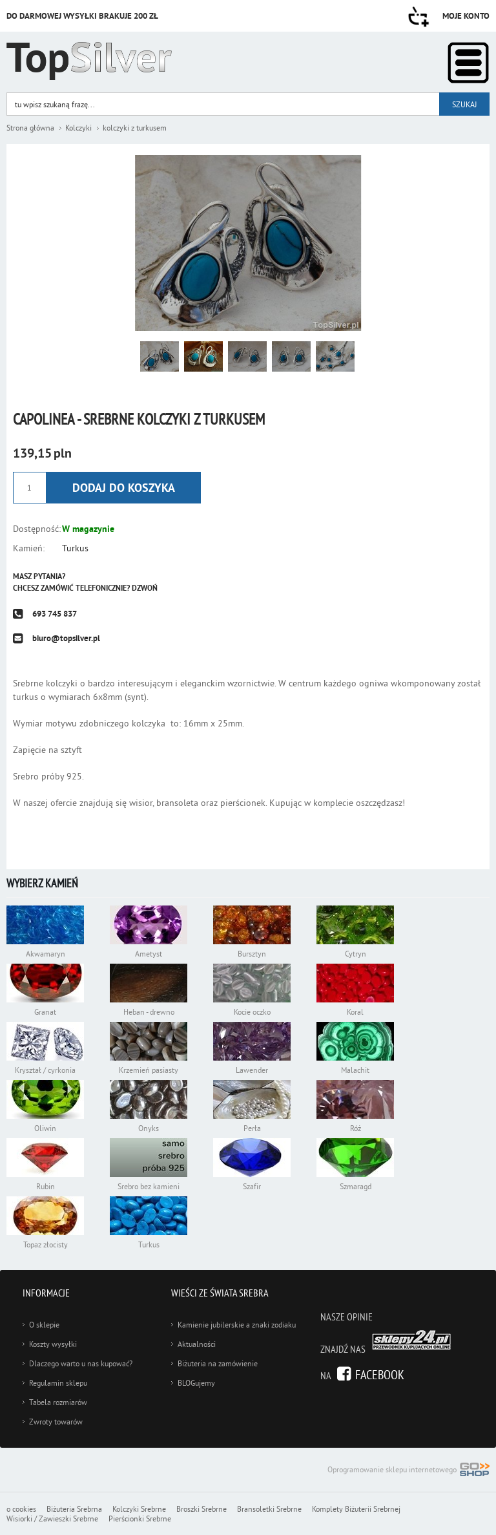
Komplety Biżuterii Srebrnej (356, 1509)
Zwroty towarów (56, 1421)
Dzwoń (145, 588)
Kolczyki (78, 127)
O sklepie (44, 1324)
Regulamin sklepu (58, 1383)
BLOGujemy (196, 1383)
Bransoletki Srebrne (269, 1509)
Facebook (379, 1374)
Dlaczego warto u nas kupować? (80, 1363)
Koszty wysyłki (53, 1344)
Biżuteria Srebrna (74, 1509)
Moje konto (466, 15)
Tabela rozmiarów (58, 1402)
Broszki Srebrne (201, 1509)
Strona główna (30, 127)
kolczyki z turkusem (135, 127)
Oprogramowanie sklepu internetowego (408, 1471)
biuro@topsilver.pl (66, 638)
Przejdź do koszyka (418, 17)
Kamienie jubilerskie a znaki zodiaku (237, 1324)
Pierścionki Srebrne (139, 1518)
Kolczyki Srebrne (139, 1509)
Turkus (75, 548)
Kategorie (468, 62)
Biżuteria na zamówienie (218, 1363)
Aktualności (197, 1344)
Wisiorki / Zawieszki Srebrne (52, 1518)
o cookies (21, 1509)
